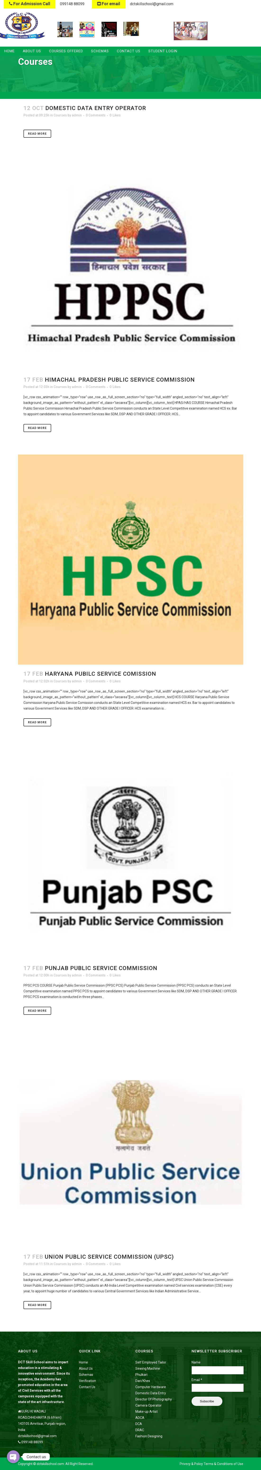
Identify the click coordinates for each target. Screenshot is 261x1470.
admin (77, 115)
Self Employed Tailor (150, 1362)
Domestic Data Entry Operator (95, 108)
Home (83, 1362)
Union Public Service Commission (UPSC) (109, 1257)
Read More (37, 133)
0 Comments (95, 115)
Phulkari (141, 1375)
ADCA (139, 1418)
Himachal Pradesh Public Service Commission (120, 379)
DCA (138, 1424)
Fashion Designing (148, 1436)
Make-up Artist (146, 1411)
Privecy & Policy (191, 1464)
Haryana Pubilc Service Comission (100, 674)
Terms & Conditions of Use (223, 1464)
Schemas (86, 1375)
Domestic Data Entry (150, 1393)
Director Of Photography (153, 1399)
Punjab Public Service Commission (101, 968)
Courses (60, 115)
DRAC (139, 1430)
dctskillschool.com (50, 1464)
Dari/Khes (142, 1381)
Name (196, 1362)
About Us (86, 1368)
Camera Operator (148, 1405)
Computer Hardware (150, 1387)
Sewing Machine (147, 1368)
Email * (197, 1380)
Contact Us (87, 1387)
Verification (87, 1381)
